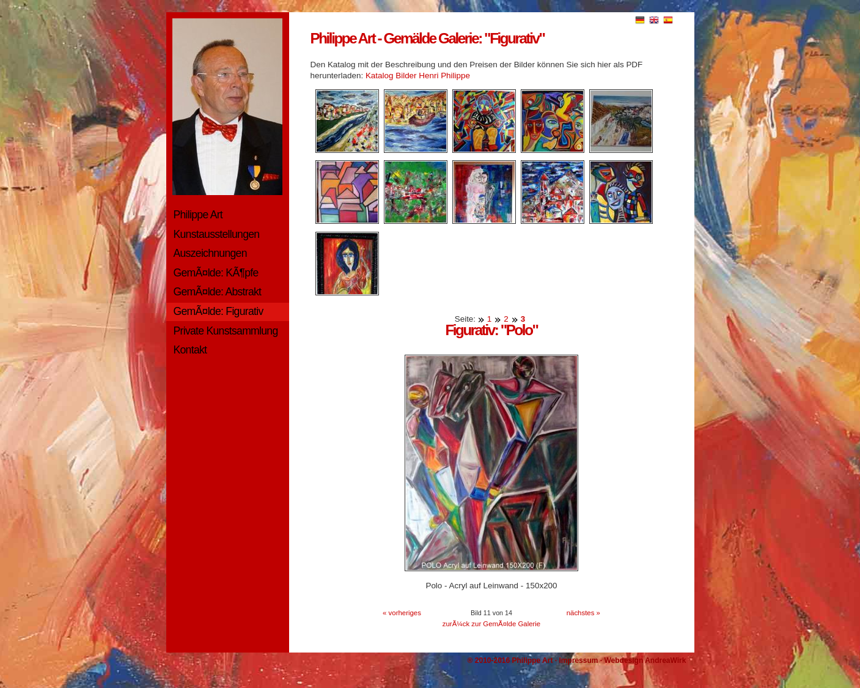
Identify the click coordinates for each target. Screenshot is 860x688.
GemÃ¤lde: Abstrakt (218, 292)
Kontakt (190, 350)
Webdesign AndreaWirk (645, 660)
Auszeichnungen (210, 253)
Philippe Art (198, 215)
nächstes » (583, 612)
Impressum (578, 660)
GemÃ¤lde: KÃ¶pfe (216, 273)
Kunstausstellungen (217, 234)
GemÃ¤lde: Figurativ (218, 311)
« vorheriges (402, 612)
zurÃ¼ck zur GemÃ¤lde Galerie (491, 623)
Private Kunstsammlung (226, 331)
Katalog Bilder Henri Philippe (418, 75)
